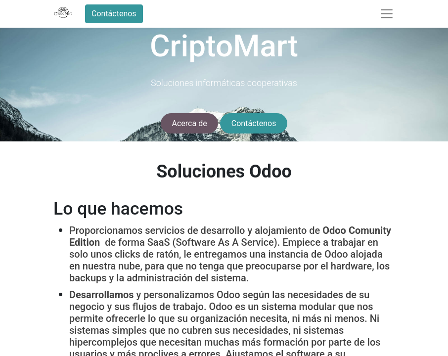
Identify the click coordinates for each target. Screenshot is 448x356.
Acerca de (189, 123)
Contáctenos (113, 13)
